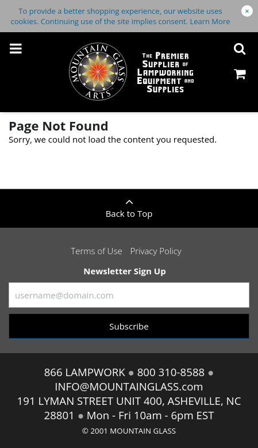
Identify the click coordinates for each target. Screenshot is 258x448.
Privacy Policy (156, 250)
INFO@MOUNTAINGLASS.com (129, 386)
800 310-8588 (170, 372)
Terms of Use (96, 250)
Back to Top (129, 204)
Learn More (210, 21)
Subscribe (128, 326)
